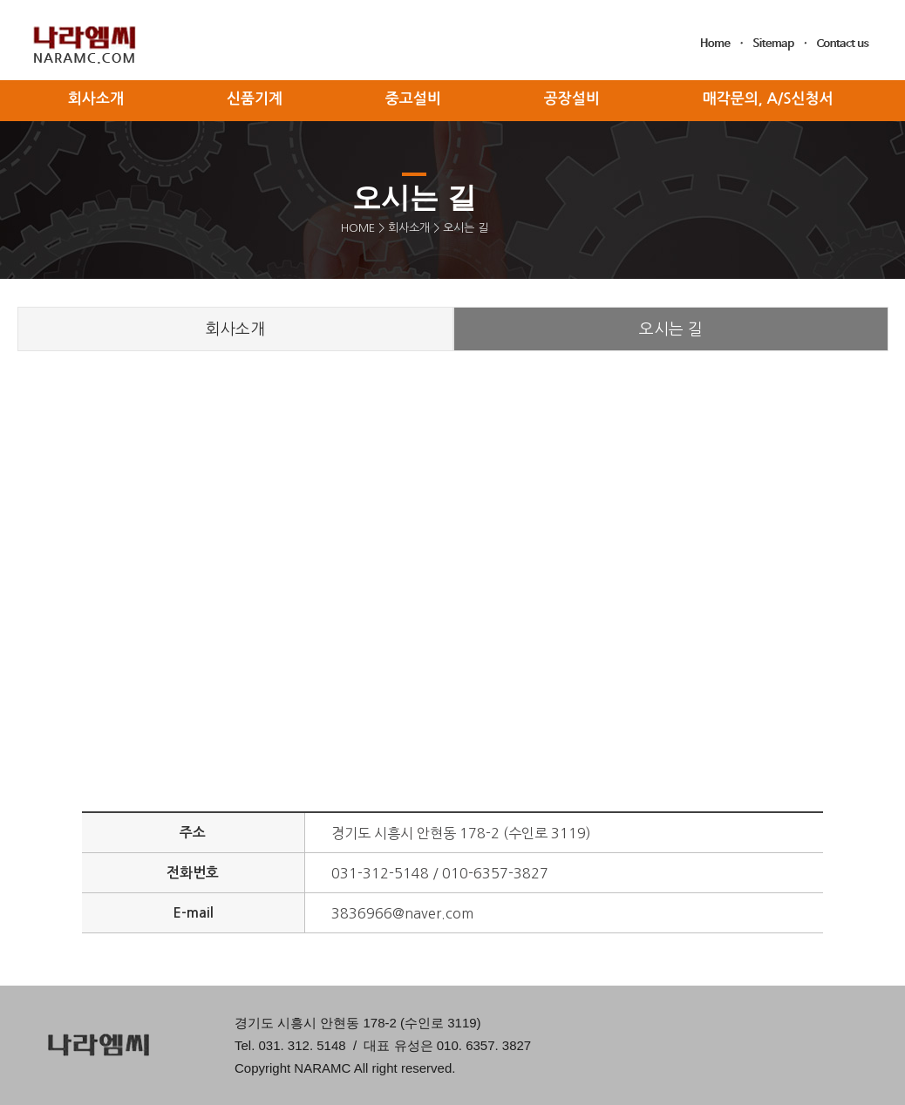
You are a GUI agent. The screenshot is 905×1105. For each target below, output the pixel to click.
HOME (358, 228)
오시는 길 (671, 329)
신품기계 (254, 99)
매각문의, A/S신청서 (768, 99)
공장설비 (572, 99)
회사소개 (409, 228)
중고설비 (413, 99)
